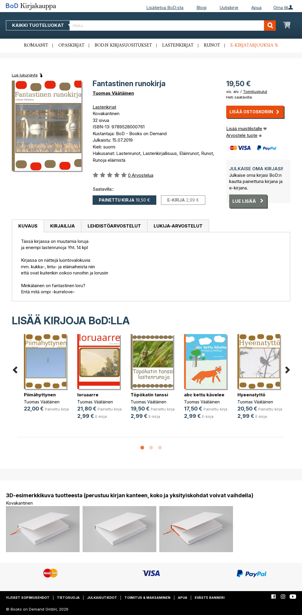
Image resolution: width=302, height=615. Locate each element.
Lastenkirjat (177, 45)
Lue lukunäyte (25, 75)
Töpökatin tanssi (149, 395)
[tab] (28, 226)
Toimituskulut (255, 91)
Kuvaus (27, 226)
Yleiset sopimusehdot (28, 598)
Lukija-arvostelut (178, 226)
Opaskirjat (71, 45)
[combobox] (173, 25)
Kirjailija (62, 226)
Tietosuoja (68, 598)
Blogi (201, 7)
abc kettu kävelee (204, 395)
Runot (212, 45)
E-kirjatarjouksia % (254, 45)
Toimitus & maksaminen (147, 598)
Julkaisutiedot (102, 598)
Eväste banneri (209, 598)
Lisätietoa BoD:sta (164, 7)
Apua (256, 7)
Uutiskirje (228, 7)
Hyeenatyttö (251, 395)
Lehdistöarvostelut (114, 226)
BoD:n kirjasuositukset (123, 45)
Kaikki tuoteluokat (42, 25)
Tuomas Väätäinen (113, 93)
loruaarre (88, 395)
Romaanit (36, 45)
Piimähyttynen (40, 395)
